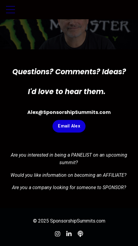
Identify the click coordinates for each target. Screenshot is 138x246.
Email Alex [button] (69, 126)
